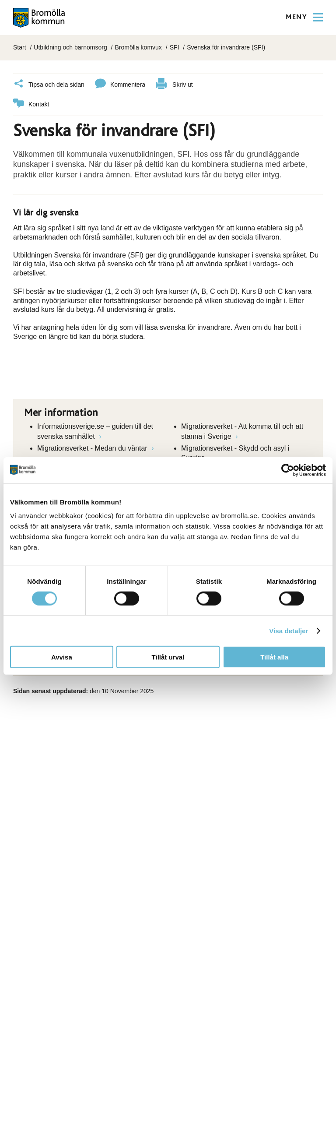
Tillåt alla (274, 657)
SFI (174, 47)
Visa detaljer (288, 630)
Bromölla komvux (138, 47)
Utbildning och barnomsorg (70, 47)
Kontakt (31, 104)
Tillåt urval (168, 657)
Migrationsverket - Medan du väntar (93, 448)
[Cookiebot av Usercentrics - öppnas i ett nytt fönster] (287, 469)
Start (19, 47)
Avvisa (61, 657)
